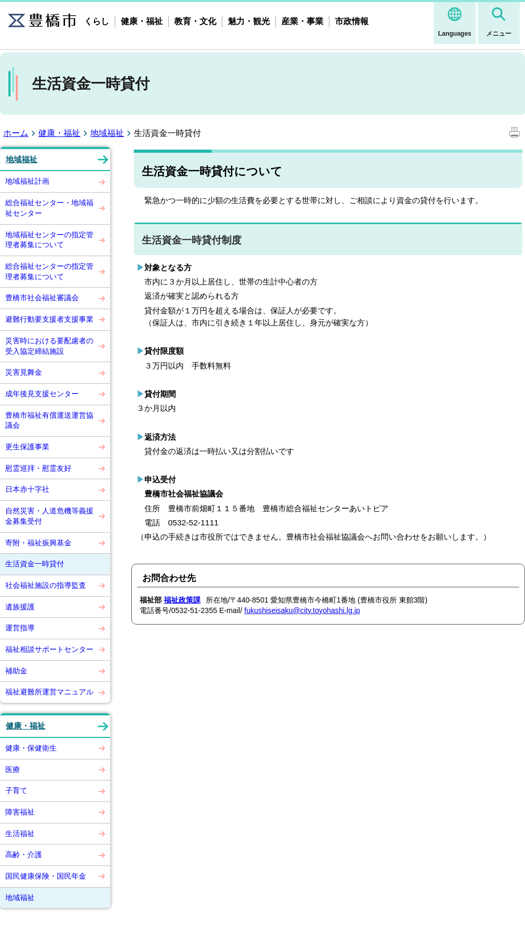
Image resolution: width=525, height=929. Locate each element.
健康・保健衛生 (31, 748)
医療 (12, 769)
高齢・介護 (23, 854)
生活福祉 (20, 833)
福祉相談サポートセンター (49, 649)
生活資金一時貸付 (34, 563)
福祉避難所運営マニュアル (49, 692)
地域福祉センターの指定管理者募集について (49, 239)
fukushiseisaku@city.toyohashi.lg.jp (302, 610)
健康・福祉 (142, 21)
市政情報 (352, 21)
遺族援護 (20, 607)
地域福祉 (107, 133)
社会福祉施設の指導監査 (45, 585)
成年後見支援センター (42, 393)
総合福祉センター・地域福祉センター (49, 207)
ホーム (15, 133)
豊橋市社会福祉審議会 (42, 297)
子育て (16, 790)
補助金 (16, 671)
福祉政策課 (182, 600)
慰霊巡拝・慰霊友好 (38, 468)
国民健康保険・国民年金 (45, 876)
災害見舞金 (23, 372)
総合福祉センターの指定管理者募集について (49, 271)
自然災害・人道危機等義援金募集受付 (49, 515)
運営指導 (20, 628)
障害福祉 (20, 812)
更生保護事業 (27, 446)
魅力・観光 (249, 21)
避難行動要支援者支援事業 (49, 319)
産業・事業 (302, 21)
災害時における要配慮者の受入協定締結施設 (49, 345)
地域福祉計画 (27, 181)
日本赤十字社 (27, 489)
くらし (96, 21)
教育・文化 (195, 21)
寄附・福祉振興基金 (38, 543)
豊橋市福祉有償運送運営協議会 (49, 420)
